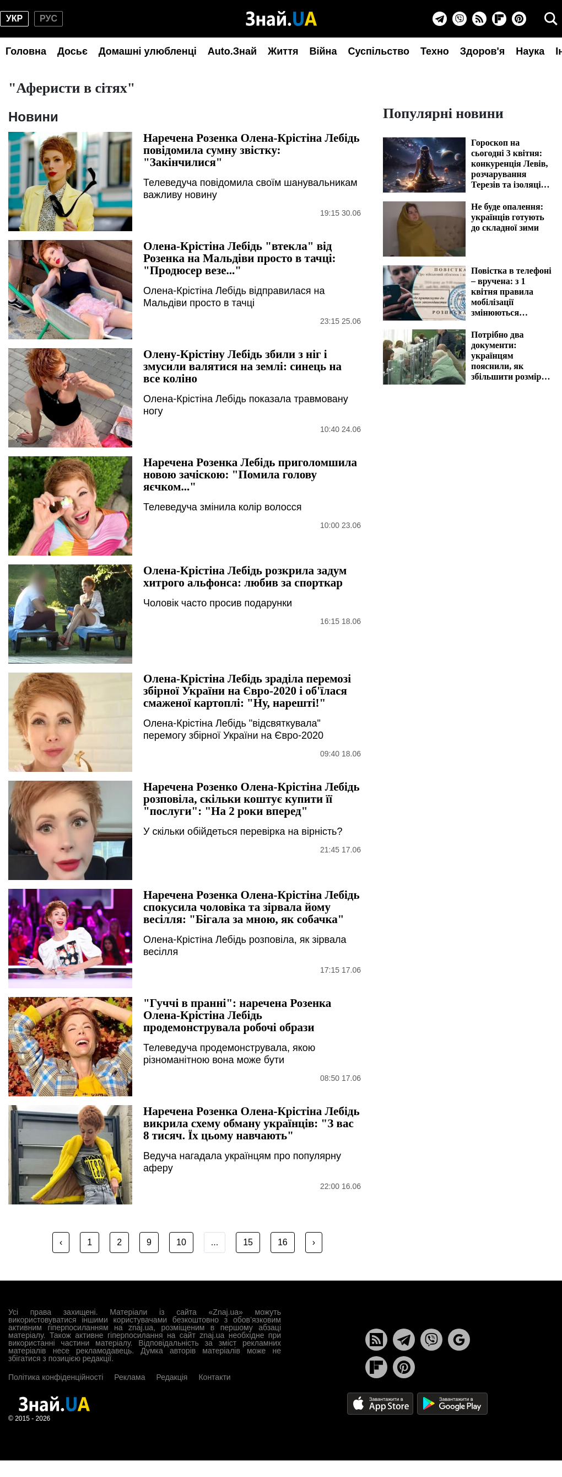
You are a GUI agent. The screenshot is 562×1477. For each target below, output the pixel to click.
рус (48, 18)
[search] (551, 19)
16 (283, 1242)
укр (14, 18)
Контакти (214, 1377)
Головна (26, 51)
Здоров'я (482, 51)
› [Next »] (313, 1242)
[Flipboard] (499, 19)
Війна (323, 51)
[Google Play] (452, 1402)
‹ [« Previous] (61, 1242)
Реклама (129, 1377)
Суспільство (378, 51)
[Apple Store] (381, 1402)
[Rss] (479, 19)
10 (181, 1242)
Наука (530, 51)
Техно (434, 51)
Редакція (171, 1377)
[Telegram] (440, 19)
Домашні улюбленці (148, 51)
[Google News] (459, 1340)
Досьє (72, 51)
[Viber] (459, 19)
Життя (283, 51)
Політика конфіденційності (55, 1377)
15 (248, 1242)
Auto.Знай (232, 51)
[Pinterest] (519, 19)
